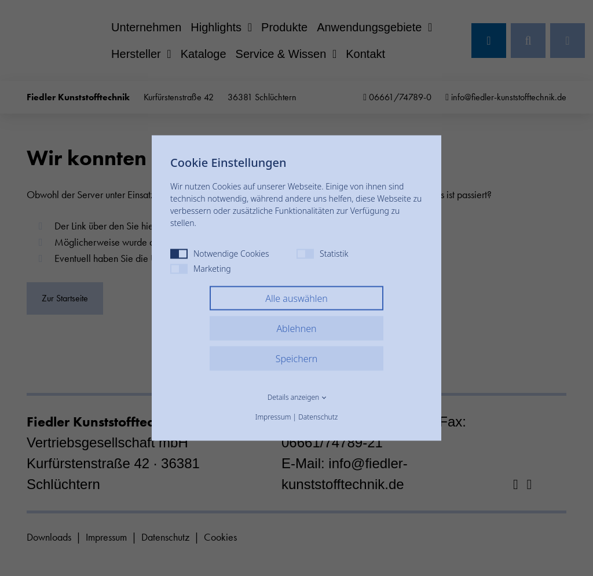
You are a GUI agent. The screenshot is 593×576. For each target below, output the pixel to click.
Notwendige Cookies (219, 253)
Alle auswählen (296, 298)
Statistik (322, 253)
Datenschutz (318, 417)
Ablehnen (296, 328)
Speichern (297, 358)
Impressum (273, 417)
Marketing (200, 268)
